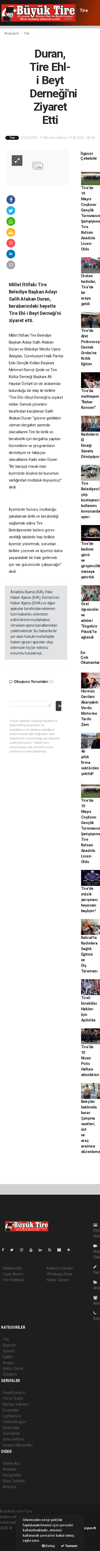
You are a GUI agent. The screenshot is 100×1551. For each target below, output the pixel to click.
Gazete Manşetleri (18, 1445)
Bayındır (9, 1345)
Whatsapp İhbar (60, 1274)
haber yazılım (11, 1539)
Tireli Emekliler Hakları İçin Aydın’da (89, 1009)
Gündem (10, 1374)
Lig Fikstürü (12, 1416)
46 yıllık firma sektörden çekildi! (90, 762)
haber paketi (10, 1533)
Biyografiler (12, 1475)
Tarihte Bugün (14, 1422)
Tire (84, 10)
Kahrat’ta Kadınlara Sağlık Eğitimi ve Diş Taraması (89, 954)
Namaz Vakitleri (16, 1404)
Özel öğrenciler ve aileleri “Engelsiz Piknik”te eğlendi (90, 620)
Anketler (10, 1469)
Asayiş (8, 1363)
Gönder (59, 706)
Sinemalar (11, 1428)
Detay (48, 1546)
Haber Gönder (58, 1280)
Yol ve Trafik (13, 1398)
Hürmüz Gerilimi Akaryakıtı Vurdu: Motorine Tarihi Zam (89, 708)
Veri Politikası (13, 1280)
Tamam (69, 1546)
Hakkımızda (12, 1268)
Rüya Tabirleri (14, 1481)
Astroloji (9, 1487)
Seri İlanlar (11, 1433)
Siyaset (9, 1351)
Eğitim (8, 1357)
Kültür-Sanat (13, 1368)
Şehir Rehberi (14, 1439)
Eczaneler (11, 1410)
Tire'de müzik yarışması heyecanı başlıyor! (89, 899)
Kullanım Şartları (60, 1268)
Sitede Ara (11, 1463)
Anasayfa (11, 33)
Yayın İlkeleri (13, 1274)
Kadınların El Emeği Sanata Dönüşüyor (90, 445)
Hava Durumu (14, 1392)
